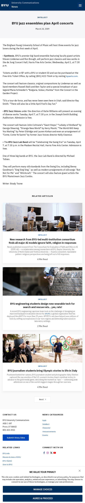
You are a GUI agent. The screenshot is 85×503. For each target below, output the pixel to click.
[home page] (5, 5)
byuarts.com (72, 76)
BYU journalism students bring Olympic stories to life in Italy (43, 375)
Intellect (42, 17)
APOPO (48, 317)
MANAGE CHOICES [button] (42, 489)
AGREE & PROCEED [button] (43, 498)
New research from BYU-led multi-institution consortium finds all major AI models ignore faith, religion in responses (42, 242)
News (14, 6)
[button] (80, 470)
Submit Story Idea (16, 444)
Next (42, 406)
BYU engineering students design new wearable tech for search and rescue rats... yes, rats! (42, 308)
